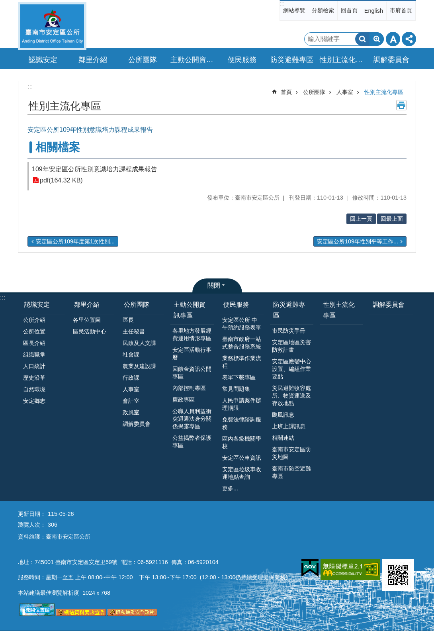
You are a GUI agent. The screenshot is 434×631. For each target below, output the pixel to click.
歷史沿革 (34, 377)
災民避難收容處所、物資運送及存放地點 (291, 395)
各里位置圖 (87, 320)
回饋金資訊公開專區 (191, 373)
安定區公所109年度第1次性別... (75, 241)
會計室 (131, 401)
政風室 (131, 412)
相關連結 (283, 438)
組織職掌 (34, 354)
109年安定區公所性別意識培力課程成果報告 (94, 169)
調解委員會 (391, 60)
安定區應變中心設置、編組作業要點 (291, 369)
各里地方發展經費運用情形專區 (191, 334)
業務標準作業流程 (241, 362)
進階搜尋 (376, 39)
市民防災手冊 (288, 330)
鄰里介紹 (87, 304)
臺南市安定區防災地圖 (291, 453)
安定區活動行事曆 (191, 354)
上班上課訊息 (288, 426)
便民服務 (236, 304)
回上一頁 (361, 219)
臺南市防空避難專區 (291, 472)
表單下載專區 (239, 377)
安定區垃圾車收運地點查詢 (241, 473)
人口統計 (34, 366)
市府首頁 (401, 10)
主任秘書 (134, 331)
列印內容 (401, 105)
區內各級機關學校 (241, 442)
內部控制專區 (189, 388)
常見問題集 (236, 389)
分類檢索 (323, 10)
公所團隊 (314, 92)
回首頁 (349, 10)
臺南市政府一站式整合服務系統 (241, 343)
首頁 (286, 92)
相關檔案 (57, 147)
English (373, 11)
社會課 (131, 354)
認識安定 (37, 304)
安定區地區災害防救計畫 (291, 346)
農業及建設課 (139, 366)
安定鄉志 (34, 401)
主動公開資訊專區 (189, 310)
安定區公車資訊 (241, 458)
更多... (230, 488)
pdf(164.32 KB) (61, 180)
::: (282, 3)
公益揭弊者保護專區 (191, 442)
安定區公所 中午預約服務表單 (241, 324)
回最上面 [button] (392, 219)
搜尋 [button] (362, 39)
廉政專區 (183, 399)
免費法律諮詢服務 (241, 423)
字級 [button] (393, 39)
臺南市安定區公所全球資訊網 (52, 26)
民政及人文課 (139, 343)
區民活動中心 (89, 331)
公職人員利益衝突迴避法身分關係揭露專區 (191, 418)
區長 (128, 320)
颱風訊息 (283, 415)
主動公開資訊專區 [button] (193, 60)
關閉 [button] (213, 285)
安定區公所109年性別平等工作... (357, 241)
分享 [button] (409, 39)
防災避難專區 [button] (291, 60)
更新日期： (32, 514)
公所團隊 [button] (142, 60)
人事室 (344, 92)
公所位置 (34, 331)
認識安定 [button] (43, 60)
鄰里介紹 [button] (92, 60)
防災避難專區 (289, 310)
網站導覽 (294, 10)
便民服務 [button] (242, 60)
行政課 (131, 377)
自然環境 (34, 389)
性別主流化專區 (342, 60)
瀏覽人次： (32, 524)
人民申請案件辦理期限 (241, 404)
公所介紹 (34, 320)
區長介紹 (34, 343)
